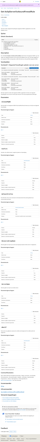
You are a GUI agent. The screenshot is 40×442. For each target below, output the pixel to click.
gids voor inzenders (22, 409)
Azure (5, 8)
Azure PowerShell (10, 8)
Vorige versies (9, 438)
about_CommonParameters (6, 380)
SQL (18, 8)
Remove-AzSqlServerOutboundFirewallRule (11, 399)
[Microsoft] (20, 1)
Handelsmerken (12, 440)
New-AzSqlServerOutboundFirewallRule (11, 397)
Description (4, 21)
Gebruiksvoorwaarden (4, 440)
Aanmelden (37, 1)
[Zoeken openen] (33, 2)
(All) (2, 129)
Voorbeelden (4, 22)
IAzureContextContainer (19, 207)
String (31, 115)
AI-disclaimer (3, 438)
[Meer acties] (38, 8)
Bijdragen (18, 438)
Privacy (22, 438)
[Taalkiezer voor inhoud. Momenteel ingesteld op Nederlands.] (4, 436)
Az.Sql (15, 8)
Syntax (3, 19)
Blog (13, 438)
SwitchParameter (27, 160)
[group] (20, 80)
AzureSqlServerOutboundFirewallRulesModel (12, 392)
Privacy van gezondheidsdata (31, 438)
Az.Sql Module (6, 14)
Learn (2, 8)
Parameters (4, 23)
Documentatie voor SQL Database (9, 401)
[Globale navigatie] (1, 2)
